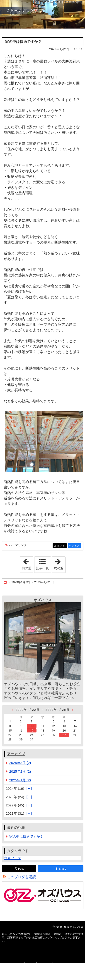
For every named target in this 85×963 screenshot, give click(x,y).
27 (64, 735)
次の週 (59, 563)
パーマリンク (17, 545)
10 (31, 726)
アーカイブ (16, 754)
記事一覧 (42, 568)
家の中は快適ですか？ (23, 42)
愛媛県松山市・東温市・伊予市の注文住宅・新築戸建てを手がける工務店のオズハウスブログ (42, 14)
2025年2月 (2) (20, 771)
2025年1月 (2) (20, 780)
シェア (76, 546)
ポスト (61, 546)
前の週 (27, 563)
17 (31, 730)
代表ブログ (12, 858)
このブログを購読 (21, 877)
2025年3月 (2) (20, 763)
